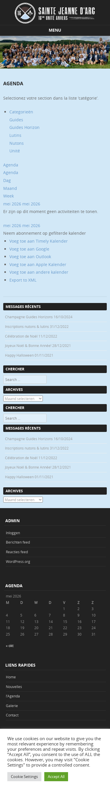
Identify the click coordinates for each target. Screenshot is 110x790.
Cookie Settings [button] (24, 776)
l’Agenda (13, 696)
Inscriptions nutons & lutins (27, 326)
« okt (9, 645)
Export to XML (22, 280)
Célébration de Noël (21, 336)
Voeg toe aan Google (29, 249)
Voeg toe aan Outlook (30, 256)
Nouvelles (14, 686)
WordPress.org (18, 561)
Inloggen (13, 532)
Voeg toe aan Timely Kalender (38, 241)
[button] (44, 233)
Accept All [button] (56, 776)
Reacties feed (17, 551)
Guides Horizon (24, 127)
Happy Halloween (19, 355)
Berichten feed (18, 542)
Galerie (12, 705)
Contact (12, 715)
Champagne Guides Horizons (29, 316)
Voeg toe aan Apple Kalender (37, 264)
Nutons (16, 143)
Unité (14, 151)
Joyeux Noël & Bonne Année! (28, 345)
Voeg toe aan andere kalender (38, 272)
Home (11, 677)
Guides (16, 119)
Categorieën (21, 112)
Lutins (15, 135)
